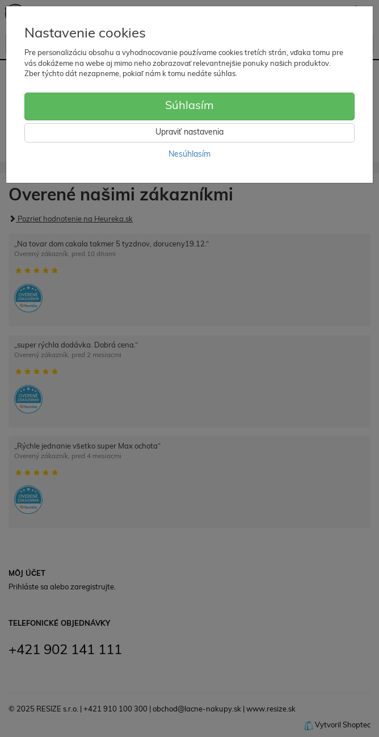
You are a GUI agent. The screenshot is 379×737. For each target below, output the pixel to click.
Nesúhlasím (189, 154)
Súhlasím (189, 106)
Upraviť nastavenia (189, 132)
